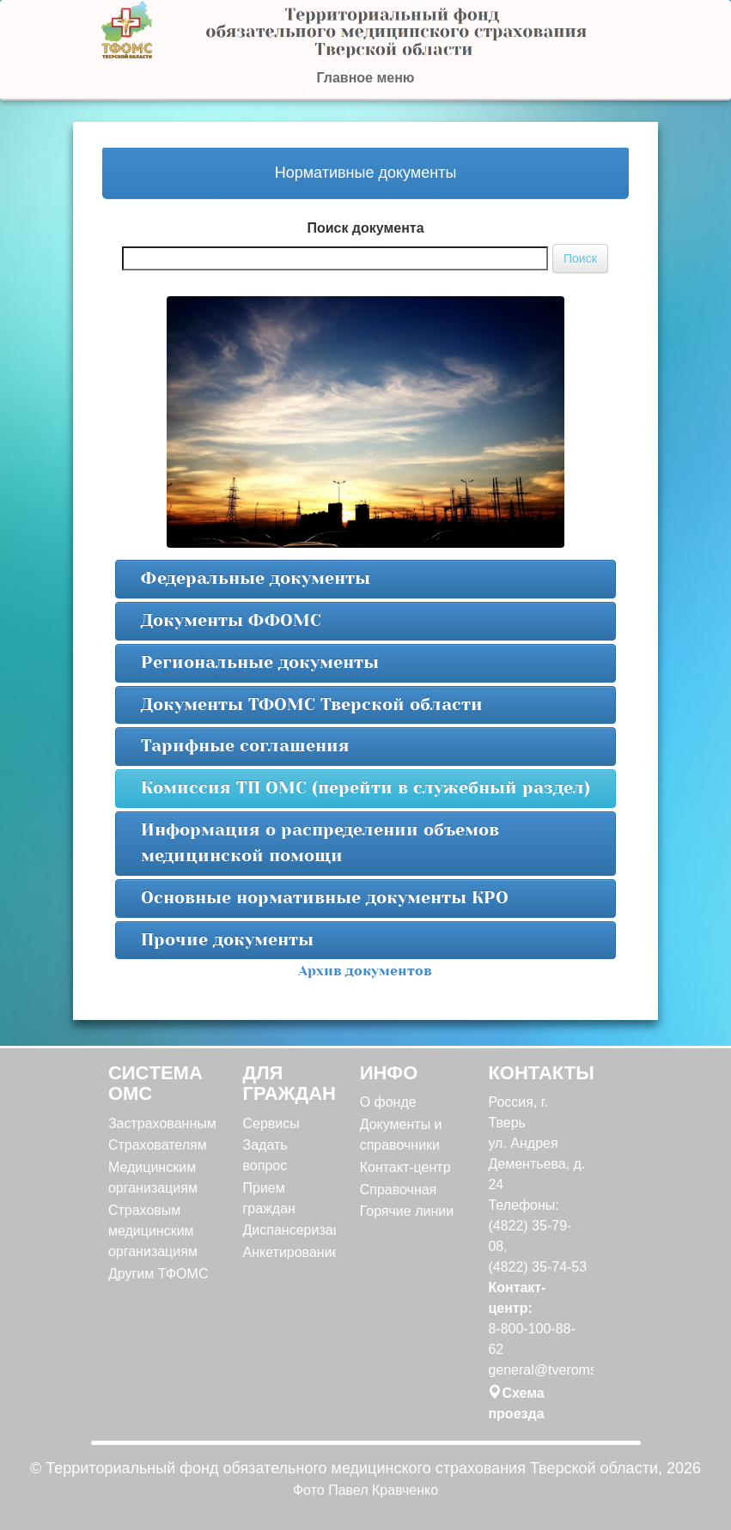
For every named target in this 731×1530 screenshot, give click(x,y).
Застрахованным (161, 1123)
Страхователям (157, 1145)
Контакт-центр (405, 1167)
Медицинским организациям (153, 1177)
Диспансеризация (287, 1230)
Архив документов (365, 970)
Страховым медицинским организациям (153, 1231)
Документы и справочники (401, 1134)
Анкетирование (287, 1252)
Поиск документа (365, 228)
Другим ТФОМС (158, 1273)
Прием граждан (269, 1198)
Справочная (398, 1189)
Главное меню (365, 77)
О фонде (388, 1102)
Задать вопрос (265, 1155)
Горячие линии (407, 1211)
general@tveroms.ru (538, 1370)
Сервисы (271, 1123)
